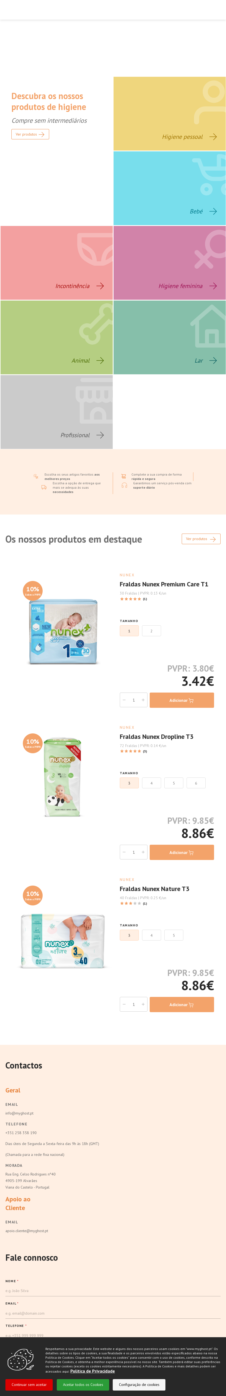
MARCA (12, 1313)
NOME (12, 1246)
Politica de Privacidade (92, 1372)
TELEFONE (16, 1291)
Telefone (16, 1089)
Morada (13, 1130)
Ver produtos (201, 504)
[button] (113, 1324)
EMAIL (12, 1269)
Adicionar (182, 666)
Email (11, 1069)
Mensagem (15, 1336)
